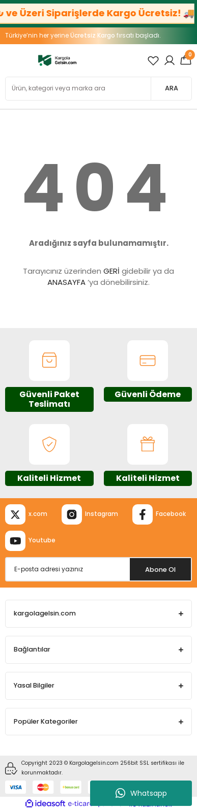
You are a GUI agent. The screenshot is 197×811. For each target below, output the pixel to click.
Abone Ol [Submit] (160, 569)
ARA (171, 88)
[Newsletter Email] (98, 569)
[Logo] (57, 60)
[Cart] (186, 60)
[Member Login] (169, 60)
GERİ (111, 271)
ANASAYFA (66, 282)
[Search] (98, 89)
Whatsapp (141, 793)
